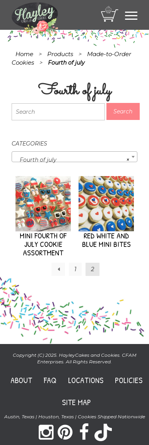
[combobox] (74, 156)
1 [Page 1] (75, 269)
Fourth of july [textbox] (72, 159)
